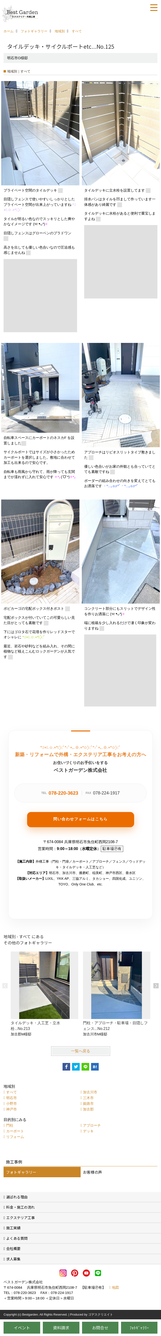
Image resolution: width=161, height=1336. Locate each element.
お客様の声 (92, 1172)
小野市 (11, 1103)
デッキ (88, 1131)
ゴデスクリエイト (100, 1314)
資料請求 (61, 1328)
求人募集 (13, 1258)
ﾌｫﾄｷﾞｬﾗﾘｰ (139, 1328)
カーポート (15, 1131)
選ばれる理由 (17, 1196)
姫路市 (88, 1103)
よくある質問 (17, 1238)
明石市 (11, 1098)
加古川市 (90, 1092)
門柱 (9, 1125)
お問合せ (100, 1328)
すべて (11, 1092)
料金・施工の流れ (20, 1207)
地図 (115, 1287)
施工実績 (13, 1227)
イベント (22, 1328)
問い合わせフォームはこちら (80, 819)
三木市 (88, 1098)
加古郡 (88, 1109)
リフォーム (15, 1137)
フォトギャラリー (21, 1172)
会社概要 (13, 1248)
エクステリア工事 (20, 1217)
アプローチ (92, 1125)
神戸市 (11, 1109)
